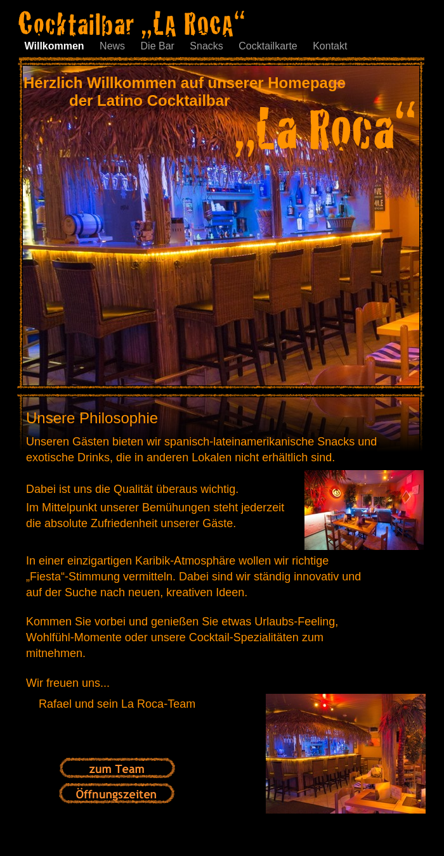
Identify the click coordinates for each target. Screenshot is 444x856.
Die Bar (159, 46)
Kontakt (330, 46)
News (113, 46)
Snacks (208, 46)
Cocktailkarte (269, 46)
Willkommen (56, 46)
